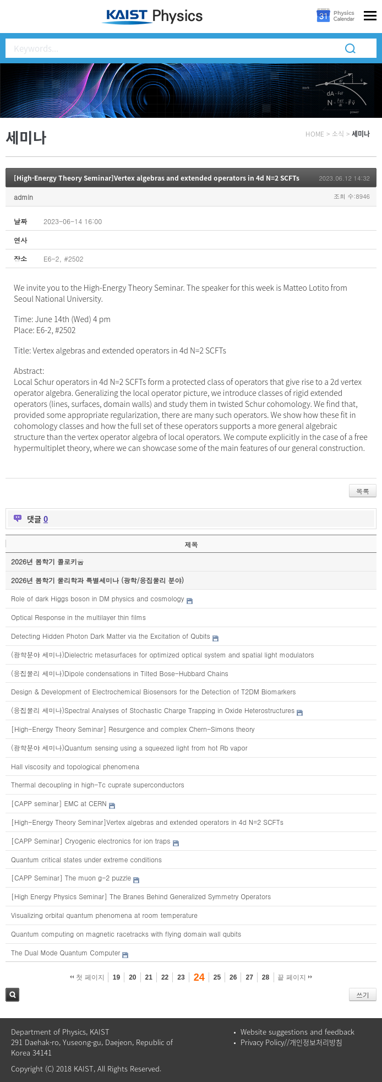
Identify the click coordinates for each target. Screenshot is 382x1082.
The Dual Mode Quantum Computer (65, 952)
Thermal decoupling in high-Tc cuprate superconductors (97, 784)
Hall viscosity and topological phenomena (75, 766)
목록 (362, 491)
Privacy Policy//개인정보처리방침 (291, 1042)
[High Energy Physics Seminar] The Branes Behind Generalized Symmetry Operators (141, 896)
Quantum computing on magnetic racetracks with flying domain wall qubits (126, 933)
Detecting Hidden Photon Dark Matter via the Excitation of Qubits (110, 635)
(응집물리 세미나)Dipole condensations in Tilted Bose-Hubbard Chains (119, 673)
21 (148, 977)
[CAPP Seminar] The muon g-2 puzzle (71, 877)
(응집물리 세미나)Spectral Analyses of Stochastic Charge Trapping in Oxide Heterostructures (152, 710)
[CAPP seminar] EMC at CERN (59, 803)
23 (180, 977)
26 (233, 977)
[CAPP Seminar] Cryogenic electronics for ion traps (91, 840)
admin (23, 197)
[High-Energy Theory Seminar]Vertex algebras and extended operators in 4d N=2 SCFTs (156, 178)
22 (164, 977)
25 (217, 977)
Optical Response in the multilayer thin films (78, 617)
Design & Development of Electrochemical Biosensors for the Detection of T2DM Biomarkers (153, 691)
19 (116, 977)
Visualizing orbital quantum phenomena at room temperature (104, 915)
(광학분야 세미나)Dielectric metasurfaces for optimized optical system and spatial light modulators (162, 654)
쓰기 (362, 994)
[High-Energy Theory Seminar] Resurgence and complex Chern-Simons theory (133, 728)
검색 (12, 995)
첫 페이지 (87, 977)
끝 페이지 (294, 977)
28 (265, 977)
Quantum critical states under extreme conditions (86, 859)
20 (132, 977)
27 (249, 977)
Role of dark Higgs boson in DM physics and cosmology (97, 598)
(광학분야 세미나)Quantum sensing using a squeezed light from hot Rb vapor (129, 747)
